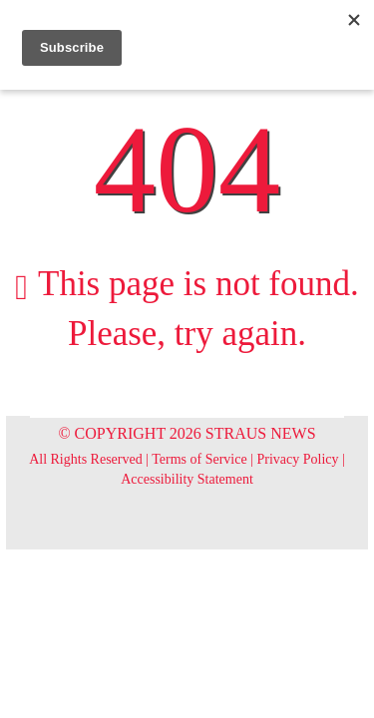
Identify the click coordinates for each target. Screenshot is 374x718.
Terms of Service (199, 459)
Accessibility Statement (187, 479)
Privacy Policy (298, 459)
